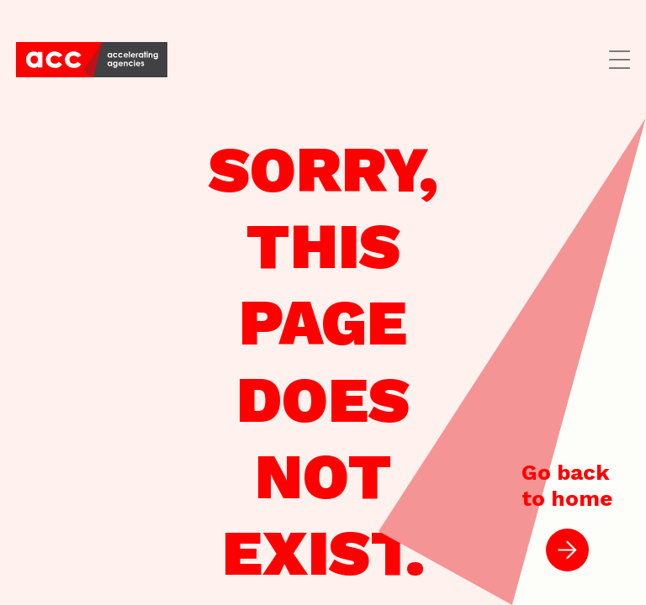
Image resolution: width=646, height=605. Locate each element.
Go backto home (567, 515)
